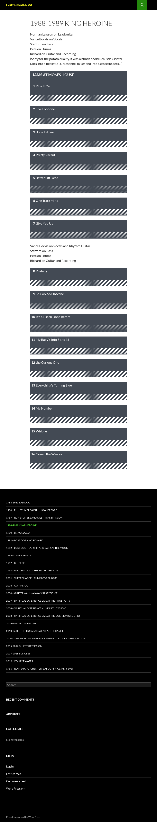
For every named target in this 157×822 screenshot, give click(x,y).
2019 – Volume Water (19, 661)
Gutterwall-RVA (19, 5)
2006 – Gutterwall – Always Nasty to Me (31, 593)
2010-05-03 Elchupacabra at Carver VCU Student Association (45, 638)
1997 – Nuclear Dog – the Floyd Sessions (32, 570)
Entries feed (13, 773)
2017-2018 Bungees (18, 653)
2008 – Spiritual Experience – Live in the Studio (36, 608)
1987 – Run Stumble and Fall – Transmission (34, 517)
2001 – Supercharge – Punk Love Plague (31, 578)
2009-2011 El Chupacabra (22, 623)
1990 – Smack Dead (18, 532)
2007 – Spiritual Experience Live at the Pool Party (38, 600)
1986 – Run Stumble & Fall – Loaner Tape (31, 510)
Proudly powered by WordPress (23, 817)
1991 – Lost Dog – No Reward (24, 540)
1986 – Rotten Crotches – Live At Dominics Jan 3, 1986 (40, 668)
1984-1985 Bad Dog (18, 502)
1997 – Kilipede (15, 562)
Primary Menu (152, 5)
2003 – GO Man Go (17, 585)
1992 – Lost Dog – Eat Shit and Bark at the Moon (37, 547)
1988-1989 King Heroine (21, 525)
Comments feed (16, 781)
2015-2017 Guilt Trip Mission (24, 646)
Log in (10, 766)
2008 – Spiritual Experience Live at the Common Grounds (43, 615)
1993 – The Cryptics (18, 555)
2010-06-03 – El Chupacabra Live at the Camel (34, 630)
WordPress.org (15, 788)
